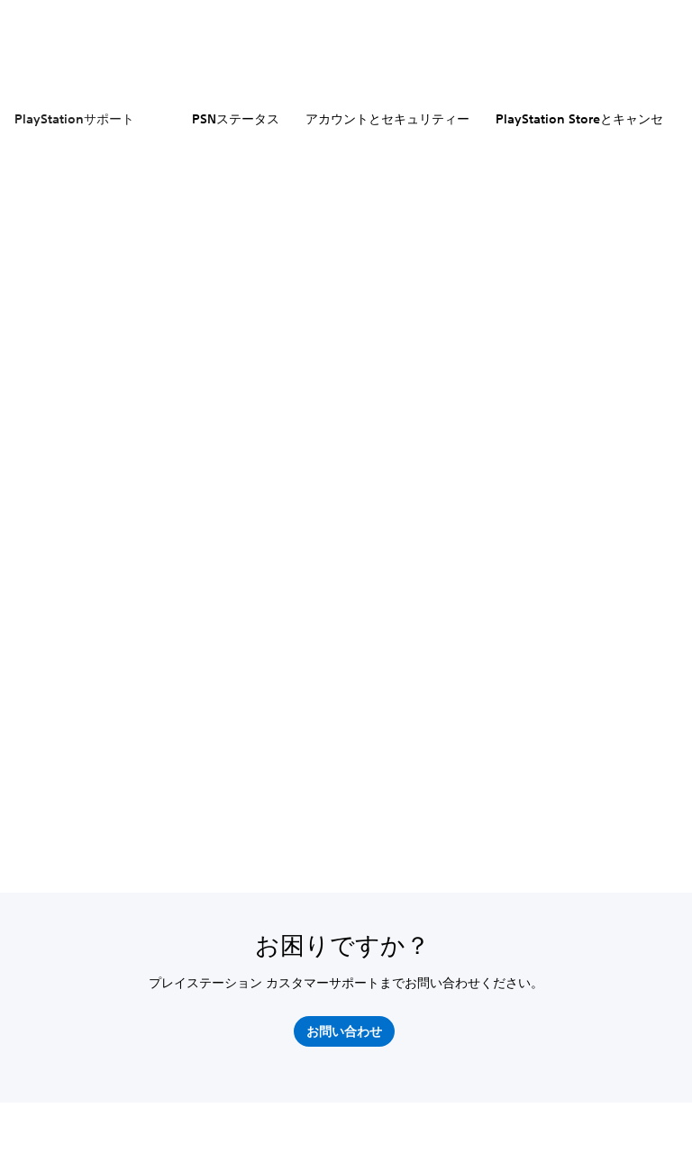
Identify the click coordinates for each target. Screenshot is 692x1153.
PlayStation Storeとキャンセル (586, 119)
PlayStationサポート (74, 119)
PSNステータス (235, 119)
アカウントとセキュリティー (387, 119)
